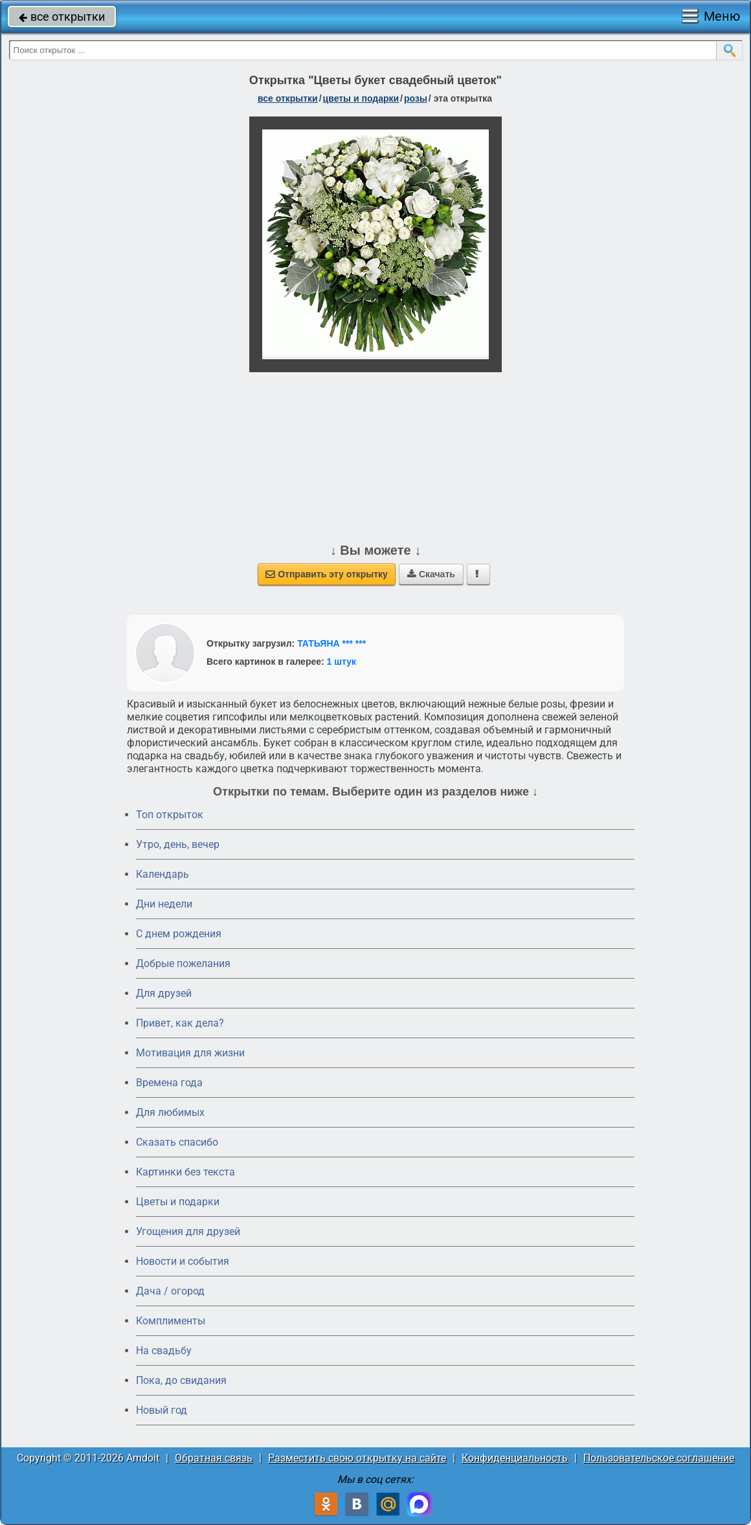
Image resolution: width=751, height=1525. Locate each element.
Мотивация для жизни (190, 1053)
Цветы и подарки (177, 1202)
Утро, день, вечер (177, 844)
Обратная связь (213, 1458)
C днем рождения (178, 934)
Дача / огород (170, 1291)
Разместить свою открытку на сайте (357, 1458)
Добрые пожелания (183, 963)
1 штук (341, 661)
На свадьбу (164, 1350)
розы (415, 98)
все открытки (62, 16)
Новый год (161, 1410)
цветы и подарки (361, 98)
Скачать (431, 574)
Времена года (169, 1082)
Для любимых (170, 1112)
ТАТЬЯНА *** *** (331, 643)
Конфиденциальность (515, 1458)
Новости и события (182, 1261)
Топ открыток (169, 814)
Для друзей (164, 993)
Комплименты (170, 1321)
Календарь (162, 874)
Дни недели (164, 904)
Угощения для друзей (188, 1231)
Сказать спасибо (177, 1142)
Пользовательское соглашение (658, 1458)
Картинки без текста (185, 1172)
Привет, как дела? (180, 1023)
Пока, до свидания (181, 1380)
